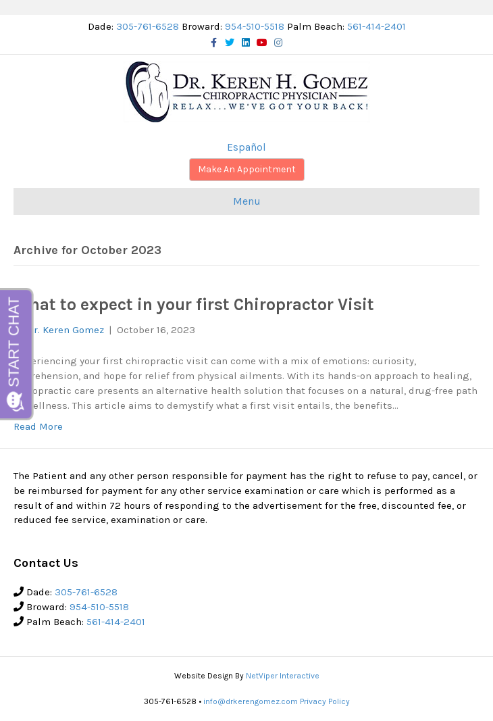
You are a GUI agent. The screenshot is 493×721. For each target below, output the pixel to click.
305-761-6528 (147, 26)
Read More (38, 426)
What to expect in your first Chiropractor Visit (194, 304)
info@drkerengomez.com (250, 701)
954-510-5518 (254, 26)
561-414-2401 (376, 26)
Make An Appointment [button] (247, 169)
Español (246, 147)
